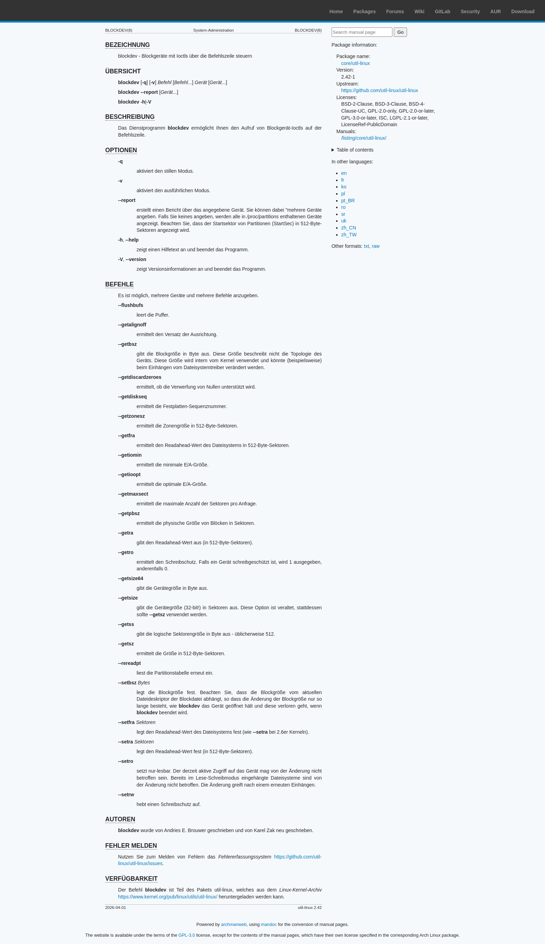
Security (470, 11)
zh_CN (348, 227)
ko (344, 186)
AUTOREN (120, 819)
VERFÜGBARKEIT (131, 878)
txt (366, 246)
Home (336, 11)
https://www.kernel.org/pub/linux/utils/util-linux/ (168, 897)
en (344, 173)
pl (343, 193)
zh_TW (349, 234)
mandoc (269, 924)
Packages (364, 11)
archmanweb (233, 924)
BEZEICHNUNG (127, 44)
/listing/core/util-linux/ (364, 138)
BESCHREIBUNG (130, 116)
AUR (495, 11)
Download (523, 11)
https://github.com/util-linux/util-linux (379, 90)
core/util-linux (355, 63)
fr (342, 180)
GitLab (442, 11)
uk (344, 220)
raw (376, 246)
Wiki (420, 11)
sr (343, 214)
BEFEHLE (119, 284)
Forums (395, 11)
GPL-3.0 (186, 935)
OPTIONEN (121, 150)
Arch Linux (38, 10)
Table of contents (355, 150)
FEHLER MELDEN (131, 845)
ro (343, 207)
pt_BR (348, 200)
